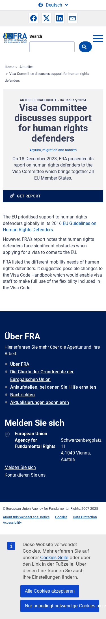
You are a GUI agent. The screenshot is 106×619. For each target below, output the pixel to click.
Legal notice (40, 517)
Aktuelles (26, 67)
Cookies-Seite (54, 557)
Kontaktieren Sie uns (25, 475)
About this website (17, 517)
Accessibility (12, 523)
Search (35, 36)
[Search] (52, 46)
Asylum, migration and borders (53, 150)
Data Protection (85, 517)
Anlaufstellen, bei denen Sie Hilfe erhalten (53, 387)
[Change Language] (53, 5)
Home (9, 67)
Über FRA (19, 364)
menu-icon (98, 38)
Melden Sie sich (20, 467)
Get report (29, 196)
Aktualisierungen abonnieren (39, 402)
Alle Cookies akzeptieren (50, 591)
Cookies (61, 517)
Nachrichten (22, 394)
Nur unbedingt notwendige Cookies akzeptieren (62, 605)
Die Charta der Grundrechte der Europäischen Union (42, 375)
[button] (34, 18)
